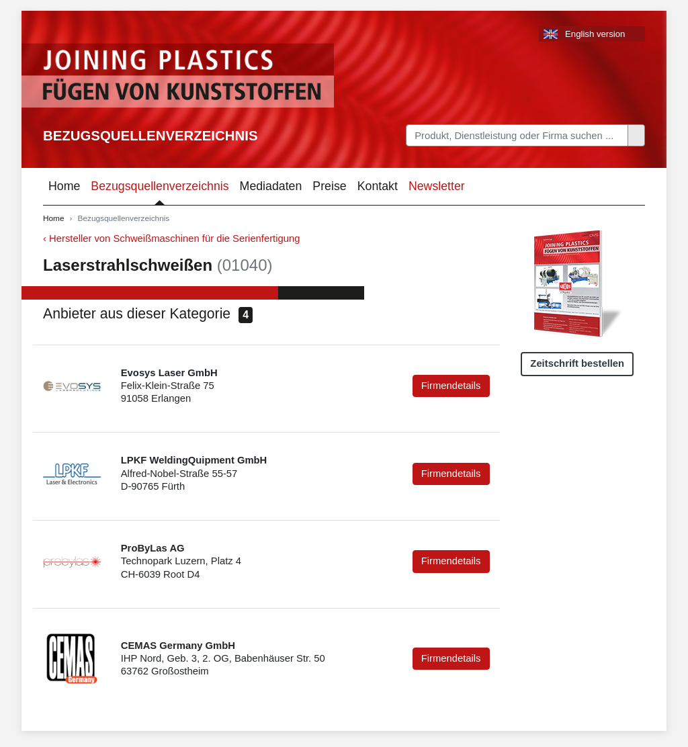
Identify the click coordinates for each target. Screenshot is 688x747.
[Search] (517, 135)
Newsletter (436, 186)
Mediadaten (271, 186)
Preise (329, 186)
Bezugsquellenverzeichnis (150, 135)
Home (64, 186)
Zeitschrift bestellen (577, 363)
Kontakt (377, 186)
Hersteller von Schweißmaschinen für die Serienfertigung (174, 238)
